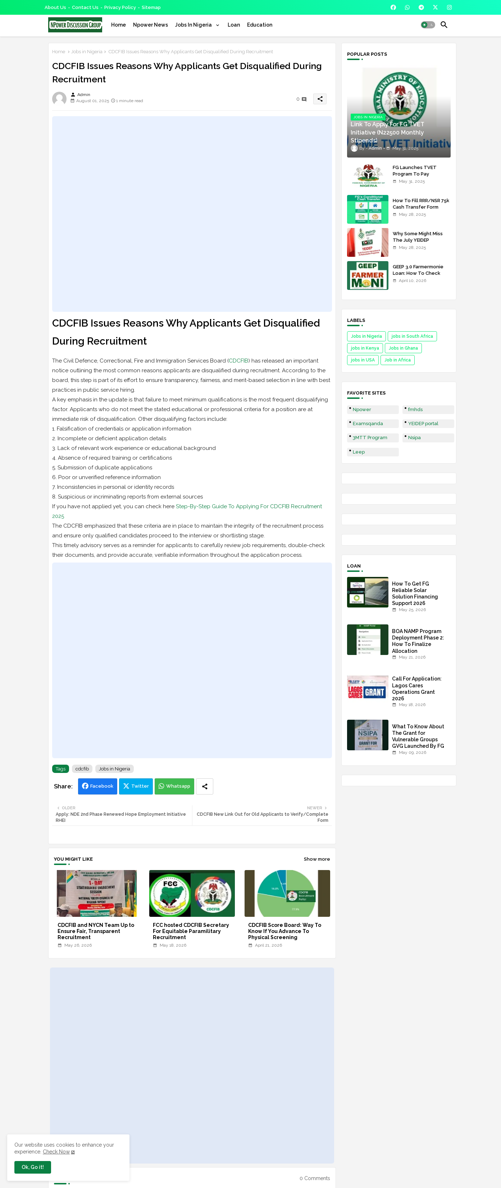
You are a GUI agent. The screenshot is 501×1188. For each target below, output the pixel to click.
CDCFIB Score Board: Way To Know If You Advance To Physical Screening (284, 931)
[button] (428, 24)
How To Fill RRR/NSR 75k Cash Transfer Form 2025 (421, 207)
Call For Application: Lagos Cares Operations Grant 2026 (417, 688)
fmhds (415, 409)
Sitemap (151, 7)
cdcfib (82, 768)
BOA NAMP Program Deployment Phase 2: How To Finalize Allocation (418, 641)
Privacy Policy (120, 7)
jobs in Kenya (365, 348)
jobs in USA (363, 360)
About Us (55, 7)
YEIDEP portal (423, 423)
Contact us (85, 7)
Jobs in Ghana (403, 348)
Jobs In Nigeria (194, 25)
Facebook (101, 786)
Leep (359, 452)
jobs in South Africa (412, 336)
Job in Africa (397, 360)
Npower (362, 409)
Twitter (140, 786)
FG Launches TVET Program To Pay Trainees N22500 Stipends (415, 177)
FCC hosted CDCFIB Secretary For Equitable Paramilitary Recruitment (191, 931)
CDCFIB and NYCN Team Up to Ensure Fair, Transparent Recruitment (96, 931)
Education (259, 25)
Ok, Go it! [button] (33, 1167)
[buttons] (393, 7)
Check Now (56, 1152)
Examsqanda (368, 423)
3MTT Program (370, 437)
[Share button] (204, 786)
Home (118, 25)
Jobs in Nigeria (87, 51)
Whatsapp (178, 786)
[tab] (118, 25)
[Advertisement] (192, 214)
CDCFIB (238, 361)
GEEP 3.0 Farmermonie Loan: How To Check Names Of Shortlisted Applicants (418, 276)
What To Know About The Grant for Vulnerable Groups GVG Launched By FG (418, 736)
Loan (234, 25)
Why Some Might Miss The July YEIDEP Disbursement (418, 240)
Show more (317, 859)
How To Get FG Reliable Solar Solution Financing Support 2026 (415, 593)
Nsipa (414, 437)
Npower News (150, 25)
